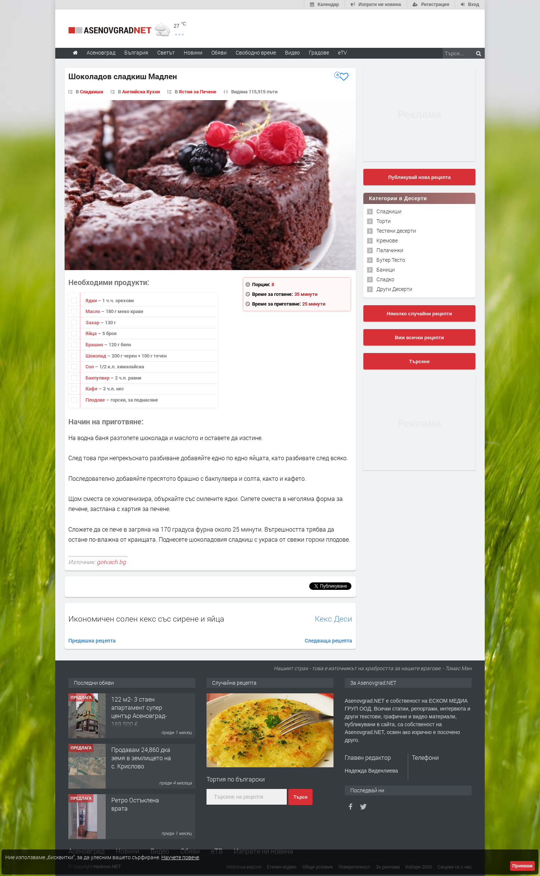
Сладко (385, 279)
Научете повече (180, 857)
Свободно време (256, 52)
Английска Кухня (141, 91)
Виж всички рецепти (419, 337)
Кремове (387, 240)
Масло (93, 311)
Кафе (92, 388)
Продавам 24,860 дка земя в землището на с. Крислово (141, 758)
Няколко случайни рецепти (419, 313)
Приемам (522, 866)
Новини (193, 52)
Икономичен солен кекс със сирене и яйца (146, 618)
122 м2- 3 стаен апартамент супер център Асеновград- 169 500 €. (139, 711)
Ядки (92, 300)
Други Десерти (394, 288)
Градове (319, 52)
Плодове (96, 399)
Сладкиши (91, 91)
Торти (383, 221)
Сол (90, 366)
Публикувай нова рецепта (419, 177)
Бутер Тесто (390, 259)
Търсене (419, 361)
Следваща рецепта (328, 640)
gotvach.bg (111, 562)
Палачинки (389, 250)
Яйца (92, 333)
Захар (93, 322)
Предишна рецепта (92, 640)
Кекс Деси (333, 618)
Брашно (95, 344)
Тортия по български (236, 779)
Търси (300, 797)
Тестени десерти (396, 230)
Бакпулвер (98, 377)
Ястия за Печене (197, 91)
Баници (385, 269)
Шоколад (96, 355)
